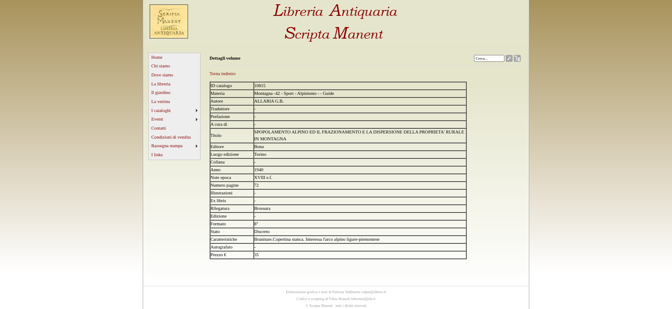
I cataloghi (161, 110)
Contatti (158, 128)
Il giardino (161, 92)
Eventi (157, 119)
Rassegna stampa (167, 145)
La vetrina (160, 101)
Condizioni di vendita (171, 137)
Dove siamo (162, 75)
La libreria (161, 84)
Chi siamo (160, 66)
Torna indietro (223, 73)
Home (156, 57)
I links (157, 154)
